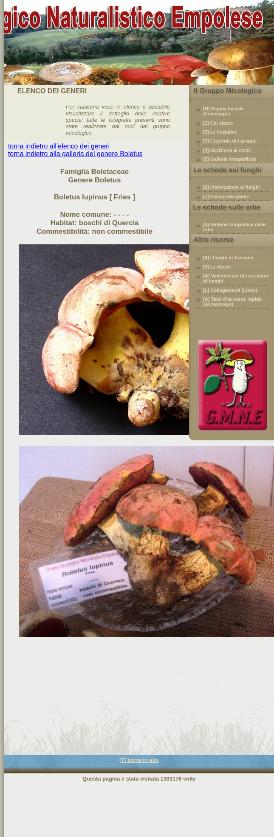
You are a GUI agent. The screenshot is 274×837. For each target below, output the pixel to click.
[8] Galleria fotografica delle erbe (234, 227)
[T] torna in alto (139, 760)
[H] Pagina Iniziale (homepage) (223, 111)
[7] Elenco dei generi (226, 196)
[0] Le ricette (217, 266)
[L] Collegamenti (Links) (230, 290)
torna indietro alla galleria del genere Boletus (75, 153)
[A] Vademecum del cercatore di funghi (236, 278)
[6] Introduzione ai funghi (231, 187)
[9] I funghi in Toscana (228, 257)
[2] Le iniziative (220, 131)
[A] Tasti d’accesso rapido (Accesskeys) (232, 302)
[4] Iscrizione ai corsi (226, 150)
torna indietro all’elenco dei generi (59, 146)
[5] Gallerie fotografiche (230, 159)
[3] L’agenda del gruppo (230, 140)
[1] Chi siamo (218, 123)
